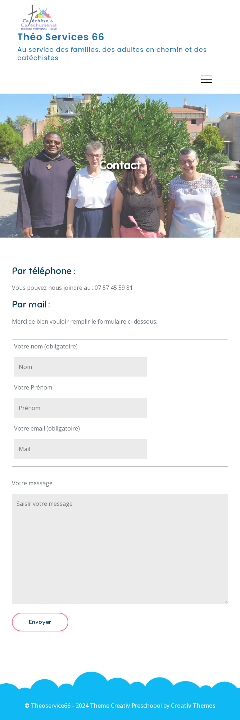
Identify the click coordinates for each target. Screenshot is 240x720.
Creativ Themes (193, 706)
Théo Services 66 (60, 37)
